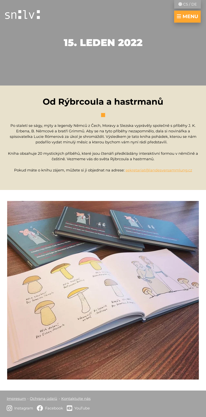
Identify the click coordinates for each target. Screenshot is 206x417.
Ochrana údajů (43, 398)
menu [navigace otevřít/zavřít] (187, 16)
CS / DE (187, 4)
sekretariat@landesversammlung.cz (159, 170)
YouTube (82, 408)
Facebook (54, 408)
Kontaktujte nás (76, 398)
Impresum (16, 398)
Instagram (23, 408)
